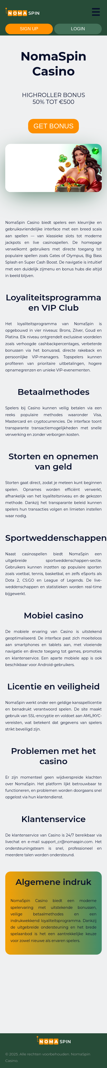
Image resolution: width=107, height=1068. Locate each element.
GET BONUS (53, 126)
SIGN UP (29, 28)
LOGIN (78, 28)
